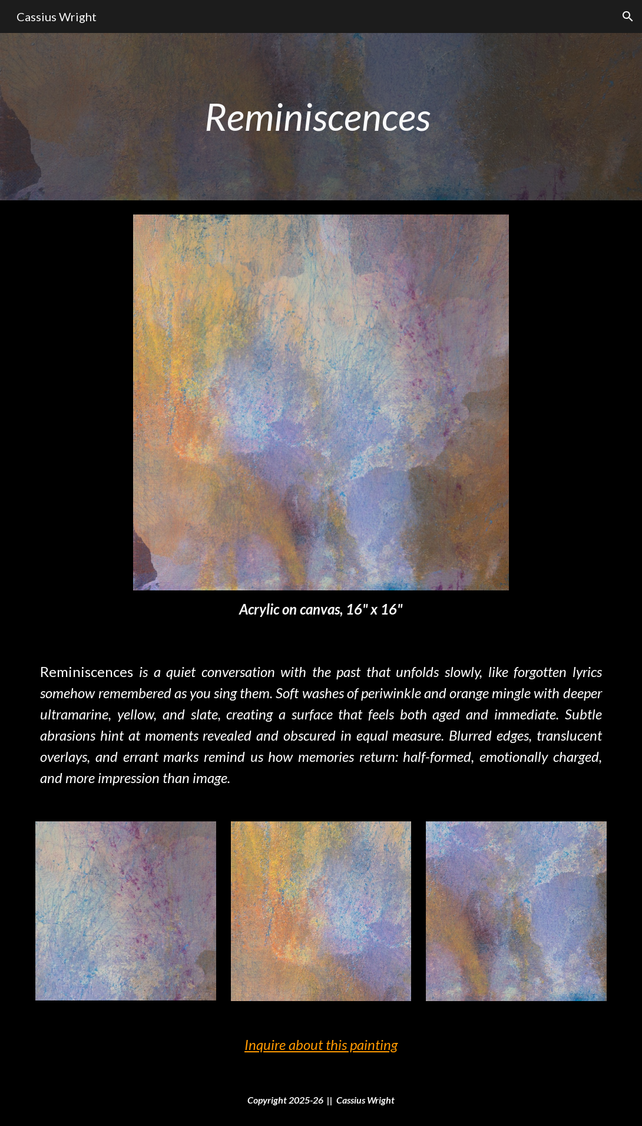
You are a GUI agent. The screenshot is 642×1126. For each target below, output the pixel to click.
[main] (321, 116)
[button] (628, 16)
